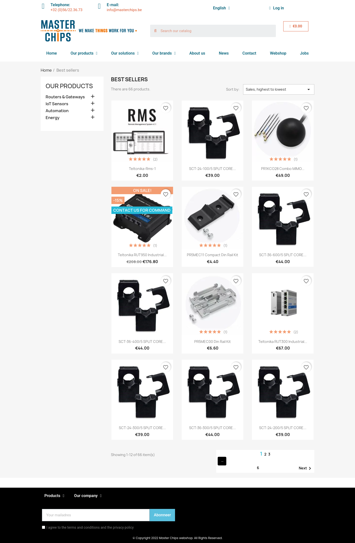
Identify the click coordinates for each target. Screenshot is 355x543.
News (224, 53)
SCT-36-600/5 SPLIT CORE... (282, 254)
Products (54, 495)
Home (51, 53)
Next (306, 468)
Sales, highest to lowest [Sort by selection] (279, 89)
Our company (88, 495)
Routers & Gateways (65, 97)
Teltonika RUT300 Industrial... (282, 341)
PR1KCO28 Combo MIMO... (282, 168)
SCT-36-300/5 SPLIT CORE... (212, 427)
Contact (249, 53)
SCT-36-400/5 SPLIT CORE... (142, 341)
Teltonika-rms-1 (142, 168)
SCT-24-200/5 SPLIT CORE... (282, 427)
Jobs (304, 53)
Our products (84, 53)
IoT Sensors (57, 103)
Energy (52, 117)
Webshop (278, 53)
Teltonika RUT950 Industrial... (142, 254)
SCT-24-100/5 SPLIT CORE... (212, 168)
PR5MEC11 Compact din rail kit (212, 254)
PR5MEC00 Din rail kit (212, 341)
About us (197, 53)
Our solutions (125, 53)
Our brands (164, 53)
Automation (57, 110)
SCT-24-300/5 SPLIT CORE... (142, 427)
